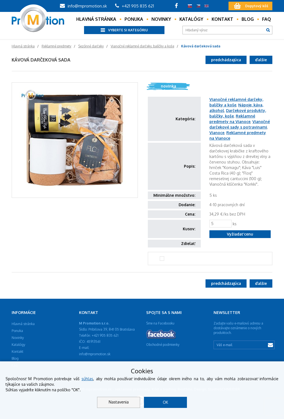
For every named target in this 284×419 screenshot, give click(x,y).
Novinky (161, 19)
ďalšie (261, 59)
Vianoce (216, 132)
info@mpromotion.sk (83, 6)
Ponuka (134, 19)
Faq (266, 19)
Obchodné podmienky (162, 345)
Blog (248, 19)
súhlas (87, 378)
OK (165, 402)
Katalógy (191, 19)
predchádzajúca (226, 59)
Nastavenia (119, 402)
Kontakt (222, 19)
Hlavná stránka (96, 19)
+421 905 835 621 (134, 6)
